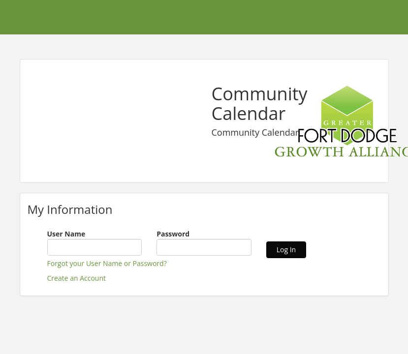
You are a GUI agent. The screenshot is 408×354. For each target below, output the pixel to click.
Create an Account (76, 278)
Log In (286, 249)
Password (173, 233)
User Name (66, 233)
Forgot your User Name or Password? (107, 263)
